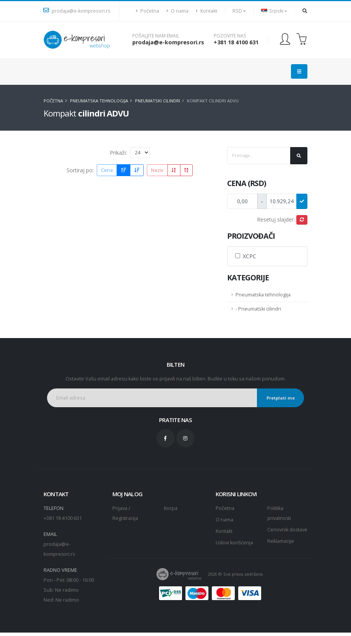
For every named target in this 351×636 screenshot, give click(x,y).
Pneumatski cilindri (157, 101)
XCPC (249, 256)
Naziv (157, 170)
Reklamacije (280, 551)
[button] (239, 11)
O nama (177, 11)
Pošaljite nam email (155, 36)
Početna (147, 11)
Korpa (170, 508)
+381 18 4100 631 (236, 42)
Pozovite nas (230, 36)
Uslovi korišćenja (234, 542)
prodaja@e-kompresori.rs (77, 10)
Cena (107, 170)
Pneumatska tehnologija (99, 101)
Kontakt (206, 11)
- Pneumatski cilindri (258, 309)
